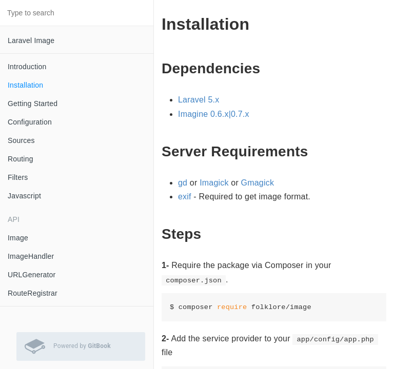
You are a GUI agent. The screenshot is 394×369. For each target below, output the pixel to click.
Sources (21, 140)
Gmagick (257, 182)
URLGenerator (31, 275)
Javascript (24, 196)
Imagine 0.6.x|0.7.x (213, 114)
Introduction (27, 67)
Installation (25, 85)
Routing (20, 159)
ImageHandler (31, 256)
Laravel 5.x (198, 99)
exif (184, 196)
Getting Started (32, 103)
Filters (18, 177)
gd (182, 182)
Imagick (214, 182)
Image (18, 238)
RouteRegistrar (32, 293)
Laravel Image (31, 40)
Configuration (30, 122)
